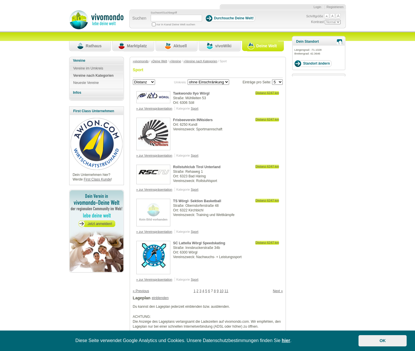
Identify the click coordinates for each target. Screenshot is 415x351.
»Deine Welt (159, 61)
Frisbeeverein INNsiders (193, 120)
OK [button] (383, 340)
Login (317, 7)
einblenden (160, 298)
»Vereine (175, 61)
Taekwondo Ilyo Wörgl (191, 93)
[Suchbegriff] (176, 18)
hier (286, 340)
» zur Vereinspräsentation (154, 108)
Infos (77, 93)
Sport (194, 108)
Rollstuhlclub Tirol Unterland (196, 167)
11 (226, 291)
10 (221, 291)
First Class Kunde (97, 179)
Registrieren (335, 7)
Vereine (79, 61)
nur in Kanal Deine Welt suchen (175, 24)
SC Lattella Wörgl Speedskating (199, 243)
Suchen (139, 18)
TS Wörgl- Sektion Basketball (197, 201)
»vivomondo (141, 61)
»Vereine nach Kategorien (200, 61)
